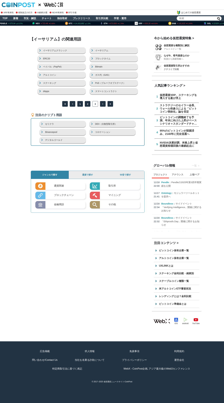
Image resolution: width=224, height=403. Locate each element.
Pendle (165, 182)
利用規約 (179, 351)
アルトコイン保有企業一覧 (174, 258)
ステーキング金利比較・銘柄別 (176, 273)
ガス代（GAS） (103, 75)
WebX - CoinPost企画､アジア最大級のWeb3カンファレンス (157, 368)
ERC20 (46, 58)
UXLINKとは (166, 265)
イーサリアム (101, 50)
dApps (46, 91)
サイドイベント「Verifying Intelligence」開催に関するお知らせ (181, 207)
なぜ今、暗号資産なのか (176, 55)
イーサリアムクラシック (55, 50)
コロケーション (102, 132)
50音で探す (125, 174)
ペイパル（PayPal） (53, 66)
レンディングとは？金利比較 (175, 296)
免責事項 (134, 351)
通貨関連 (59, 185)
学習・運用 (120, 18)
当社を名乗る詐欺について (90, 360)
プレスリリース (81, 18)
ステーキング (49, 83)
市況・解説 (30, 18)
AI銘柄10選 (41, 12)
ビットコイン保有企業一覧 (174, 250)
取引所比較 (102, 18)
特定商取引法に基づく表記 (67, 368)
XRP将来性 (7, 12)
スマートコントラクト (106, 91)
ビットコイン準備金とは (172, 304)
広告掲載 (45, 351)
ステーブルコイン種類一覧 (174, 281)
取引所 (112, 185)
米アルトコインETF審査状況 (175, 288)
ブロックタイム (102, 58)
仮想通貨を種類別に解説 (176, 45)
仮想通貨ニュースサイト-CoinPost (118, 382)
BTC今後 (71, 12)
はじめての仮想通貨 (189, 12)
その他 (112, 204)
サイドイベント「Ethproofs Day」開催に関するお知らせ (180, 221)
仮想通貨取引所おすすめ (176, 65)
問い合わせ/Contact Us (45, 360)
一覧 (194, 165)
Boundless (167, 203)
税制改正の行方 (24, 12)
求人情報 (90, 351)
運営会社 (179, 360)
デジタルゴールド (54, 140)
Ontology (166, 193)
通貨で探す (87, 174)
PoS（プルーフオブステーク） (110, 83)
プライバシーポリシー (134, 360)
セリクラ (49, 124)
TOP (5, 18)
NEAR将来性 (57, 12)
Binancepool (51, 132)
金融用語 (59, 204)
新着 (15, 18)
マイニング (114, 195)
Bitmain (99, 66)
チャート (47, 18)
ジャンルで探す (49, 174)
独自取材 (62, 18)
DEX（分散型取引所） (106, 124)
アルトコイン (49, 75)
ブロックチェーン (64, 195)
